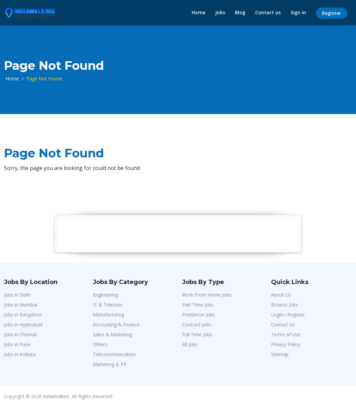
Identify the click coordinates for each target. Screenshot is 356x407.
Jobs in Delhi (17, 295)
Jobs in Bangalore (23, 314)
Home (198, 12)
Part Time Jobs (198, 305)
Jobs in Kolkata (20, 354)
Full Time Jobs (197, 334)
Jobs (220, 12)
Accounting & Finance (116, 324)
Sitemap (280, 354)
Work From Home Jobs (206, 295)
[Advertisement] (178, 233)
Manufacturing (108, 314)
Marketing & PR (110, 364)
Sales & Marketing (112, 334)
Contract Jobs (196, 324)
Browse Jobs (284, 305)
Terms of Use (285, 334)
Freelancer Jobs (198, 314)
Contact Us (283, 324)
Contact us (268, 12)
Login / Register (288, 314)
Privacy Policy (285, 344)
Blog (240, 12)
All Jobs (190, 344)
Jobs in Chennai (20, 334)
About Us (281, 295)
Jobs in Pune (17, 344)
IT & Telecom (107, 305)
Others (100, 344)
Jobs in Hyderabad (23, 324)
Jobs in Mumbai (20, 305)
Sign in (298, 12)
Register (331, 13)
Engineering (105, 295)
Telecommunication (114, 354)
